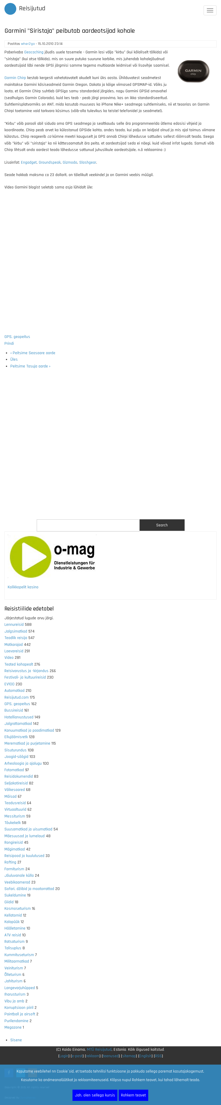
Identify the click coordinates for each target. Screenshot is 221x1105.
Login (63, 1056)
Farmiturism (14, 869)
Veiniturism (13, 968)
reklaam (92, 1056)
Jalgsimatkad (15, 631)
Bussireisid (13, 710)
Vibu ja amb (14, 1001)
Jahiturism (13, 981)
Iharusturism (14, 994)
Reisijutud (32, 8)
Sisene (16, 1040)
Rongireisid (13, 842)
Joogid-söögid (16, 756)
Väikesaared (14, 789)
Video (9, 657)
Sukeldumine (15, 895)
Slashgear (87, 162)
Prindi (9, 343)
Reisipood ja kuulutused (24, 855)
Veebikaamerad (17, 882)
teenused (111, 1056)
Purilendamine (16, 1021)
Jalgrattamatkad (18, 723)
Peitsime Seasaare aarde (32, 353)
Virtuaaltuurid (15, 809)
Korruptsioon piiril (18, 1007)
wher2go (28, 44)
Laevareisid (13, 651)
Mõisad (10, 796)
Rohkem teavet (133, 1095)
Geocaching (33, 52)
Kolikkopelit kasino (23, 587)
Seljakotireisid (16, 783)
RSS (158, 1056)
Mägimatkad (14, 849)
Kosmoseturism (17, 908)
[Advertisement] (110, 444)
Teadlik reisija (15, 638)
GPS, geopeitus (17, 336)
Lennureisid (14, 624)
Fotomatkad (14, 770)
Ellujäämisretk (16, 737)
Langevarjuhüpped (19, 988)
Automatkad (14, 690)
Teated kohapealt (18, 664)
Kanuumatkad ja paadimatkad (29, 730)
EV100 (9, 684)
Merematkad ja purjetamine (27, 743)
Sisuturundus (15, 750)
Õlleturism (12, 974)
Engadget (29, 162)
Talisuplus (12, 948)
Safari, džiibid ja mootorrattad (29, 888)
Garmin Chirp (15, 78)
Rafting (10, 862)
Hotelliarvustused (18, 717)
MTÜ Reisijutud (99, 1049)
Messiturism (14, 816)
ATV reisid (12, 935)
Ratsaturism (14, 941)
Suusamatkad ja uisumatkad (28, 829)
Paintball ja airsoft (19, 1014)
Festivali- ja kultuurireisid (25, 677)
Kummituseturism (19, 955)
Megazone (13, 1027)
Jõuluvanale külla (19, 875)
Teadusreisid (15, 803)
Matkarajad (13, 644)
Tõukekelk (12, 822)
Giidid (9, 902)
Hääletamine (14, 928)
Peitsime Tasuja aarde (30, 366)
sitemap (129, 1056)
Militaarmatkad (16, 961)
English (145, 1056)
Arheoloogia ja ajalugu (23, 763)
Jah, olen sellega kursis (95, 1095)
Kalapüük (12, 922)
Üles (14, 359)
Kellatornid (13, 915)
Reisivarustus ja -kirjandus (26, 671)
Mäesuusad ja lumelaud (24, 836)
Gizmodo (70, 162)
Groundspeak (50, 162)
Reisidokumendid (18, 776)
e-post (77, 1056)
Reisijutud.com (16, 697)
